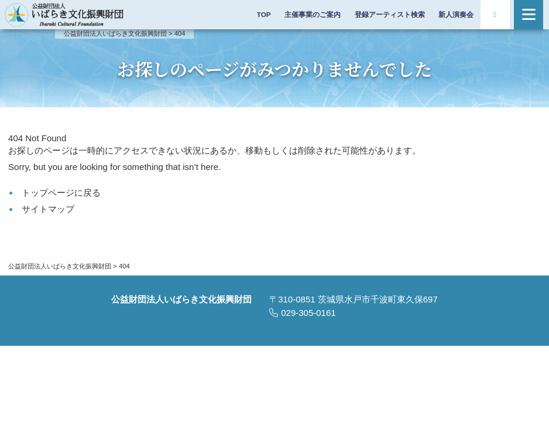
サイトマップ (48, 209)
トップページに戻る (61, 193)
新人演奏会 (455, 14)
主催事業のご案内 (312, 14)
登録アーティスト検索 (390, 14)
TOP (264, 14)
